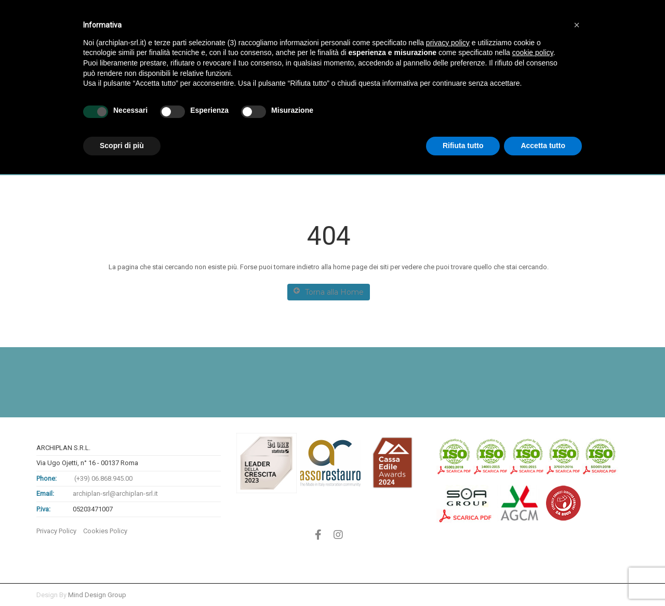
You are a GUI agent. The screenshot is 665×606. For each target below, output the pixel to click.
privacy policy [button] (448, 42)
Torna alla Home (329, 292)
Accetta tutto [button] (543, 145)
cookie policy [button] (532, 52)
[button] (576, 25)
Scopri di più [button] (122, 145)
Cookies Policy (105, 531)
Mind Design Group (97, 595)
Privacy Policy (56, 531)
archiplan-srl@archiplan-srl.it (115, 493)
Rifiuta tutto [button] (463, 145)
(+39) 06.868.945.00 (102, 478)
